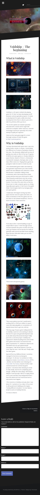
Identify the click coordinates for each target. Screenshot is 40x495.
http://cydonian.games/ (14, 139)
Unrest (27, 360)
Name (3, 448)
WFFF (31, 360)
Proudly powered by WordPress (11, 489)
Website (3, 462)
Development (28, 53)
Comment (4, 426)
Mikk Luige (20, 53)
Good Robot (21, 360)
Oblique (27, 489)
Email (3, 455)
